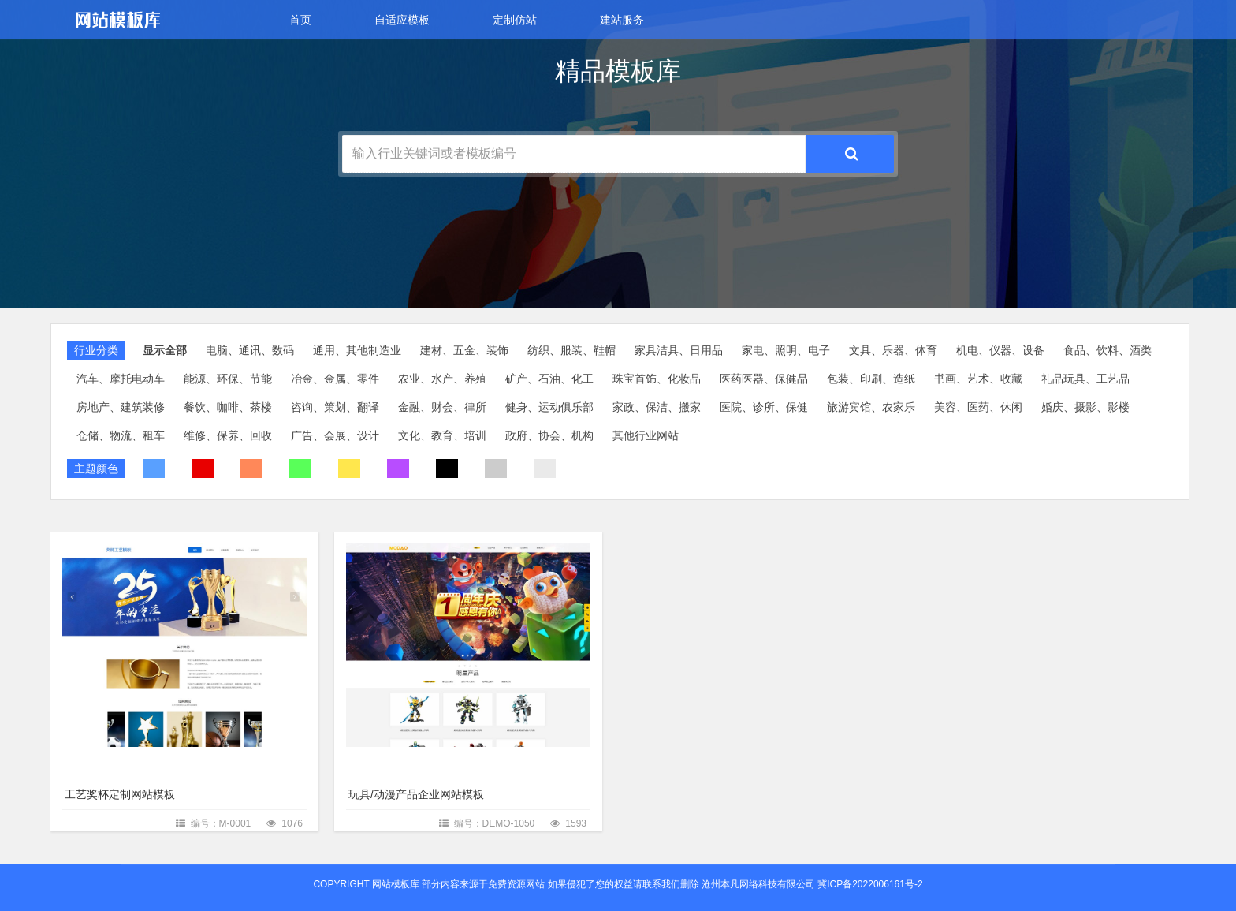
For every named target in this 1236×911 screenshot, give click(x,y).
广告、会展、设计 (335, 435)
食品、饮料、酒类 (1107, 350)
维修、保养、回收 (228, 435)
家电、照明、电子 (786, 350)
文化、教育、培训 (442, 435)
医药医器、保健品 (764, 378)
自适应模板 (402, 19)
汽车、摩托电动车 (120, 378)
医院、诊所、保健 (764, 407)
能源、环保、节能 (228, 378)
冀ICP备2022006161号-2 (869, 884)
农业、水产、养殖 (442, 378)
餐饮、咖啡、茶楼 (228, 407)
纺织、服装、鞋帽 (571, 350)
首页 (300, 19)
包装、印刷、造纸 (871, 378)
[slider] (618, 412)
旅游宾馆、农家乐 (871, 407)
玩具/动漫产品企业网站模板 (416, 794)
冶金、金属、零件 (335, 378)
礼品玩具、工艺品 (1085, 378)
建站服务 (622, 19)
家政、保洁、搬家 (656, 407)
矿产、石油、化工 (549, 378)
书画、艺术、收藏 (978, 378)
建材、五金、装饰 (464, 350)
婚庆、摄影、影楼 (1085, 407)
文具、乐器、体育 (893, 350)
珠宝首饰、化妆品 (656, 378)
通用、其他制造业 (357, 350)
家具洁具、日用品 (679, 350)
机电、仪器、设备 (1000, 350)
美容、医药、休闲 (978, 407)
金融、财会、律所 (442, 407)
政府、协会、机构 (549, 435)
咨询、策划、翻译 (335, 407)
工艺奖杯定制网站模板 (120, 794)
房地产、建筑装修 (120, 407)
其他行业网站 (645, 435)
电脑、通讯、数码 (250, 350)
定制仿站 (515, 19)
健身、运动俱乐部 (549, 407)
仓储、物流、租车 (120, 435)
